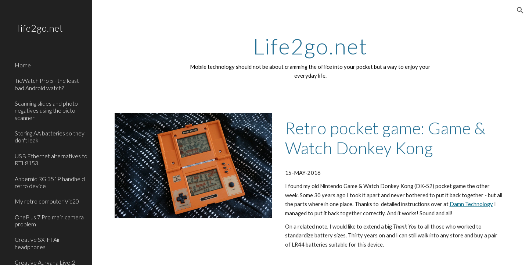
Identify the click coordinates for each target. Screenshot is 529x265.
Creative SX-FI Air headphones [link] (37, 243)
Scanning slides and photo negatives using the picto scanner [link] (46, 110)
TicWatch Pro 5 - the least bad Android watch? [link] (47, 84)
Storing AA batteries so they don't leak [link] (49, 137)
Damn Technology (471, 204)
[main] (310, 57)
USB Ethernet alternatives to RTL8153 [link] (51, 159)
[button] (520, 10)
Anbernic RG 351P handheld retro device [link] (50, 182)
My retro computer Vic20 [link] (47, 201)
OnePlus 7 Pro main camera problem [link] (49, 220)
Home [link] (23, 64)
